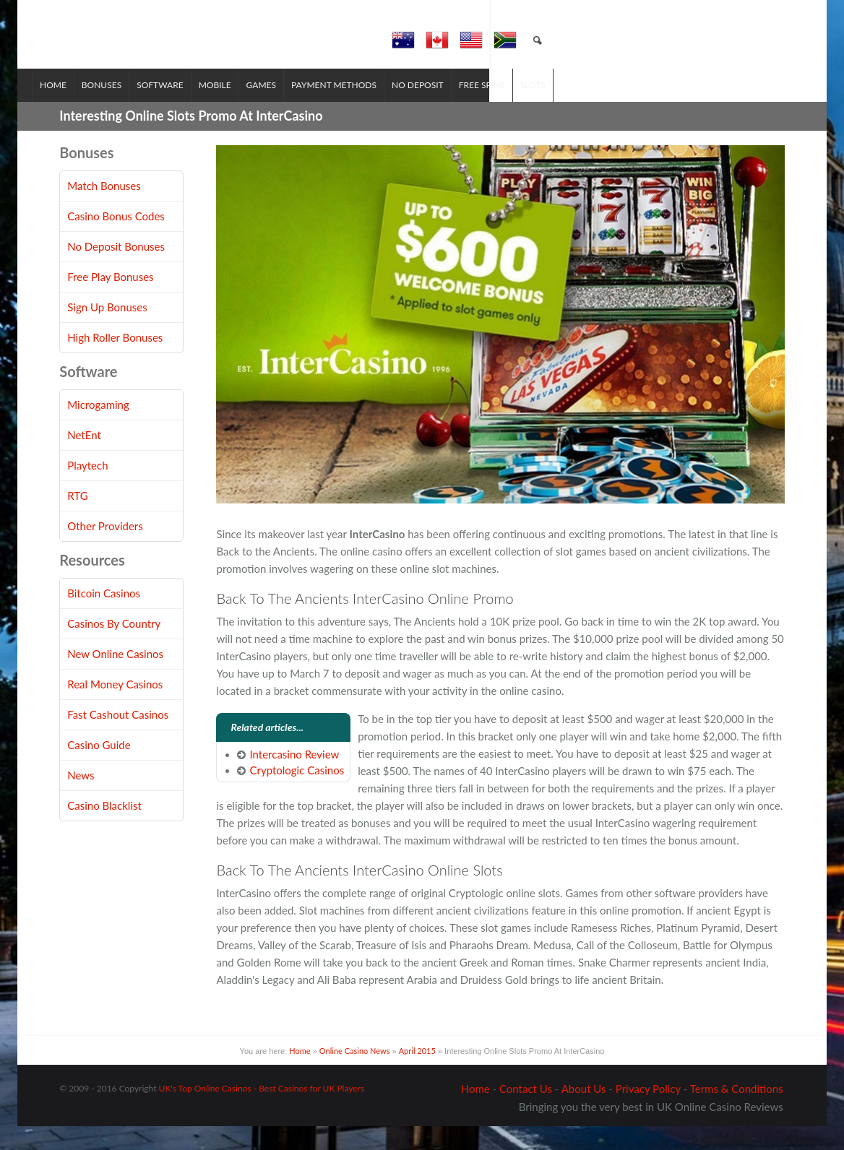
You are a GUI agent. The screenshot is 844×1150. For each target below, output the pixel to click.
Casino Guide (98, 769)
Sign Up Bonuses (107, 331)
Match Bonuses (104, 210)
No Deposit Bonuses (116, 270)
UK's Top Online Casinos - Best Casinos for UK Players (262, 1112)
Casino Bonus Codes (116, 240)
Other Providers (105, 550)
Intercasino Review (294, 777)
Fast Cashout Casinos (117, 738)
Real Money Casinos (115, 708)
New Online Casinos (115, 678)
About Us (583, 1112)
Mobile (242, 108)
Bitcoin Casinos (103, 617)
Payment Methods (361, 108)
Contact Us (525, 1112)
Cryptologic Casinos (296, 794)
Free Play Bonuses (110, 301)
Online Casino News (354, 1075)
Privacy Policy (648, 1112)
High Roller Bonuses (115, 361)
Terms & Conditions (736, 1112)
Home (80, 108)
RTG (77, 520)
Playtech (87, 489)
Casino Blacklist (104, 829)
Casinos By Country (113, 647)
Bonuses (129, 108)
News (80, 799)
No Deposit (445, 108)
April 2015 (417, 1075)
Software (187, 108)
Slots (560, 108)
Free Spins (509, 108)
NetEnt (84, 459)
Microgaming (98, 429)
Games (288, 108)
